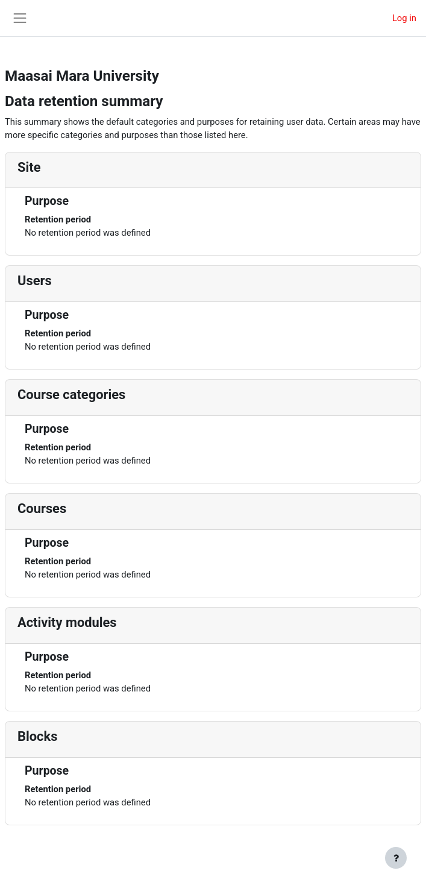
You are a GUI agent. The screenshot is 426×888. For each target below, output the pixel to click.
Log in (404, 18)
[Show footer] (396, 858)
